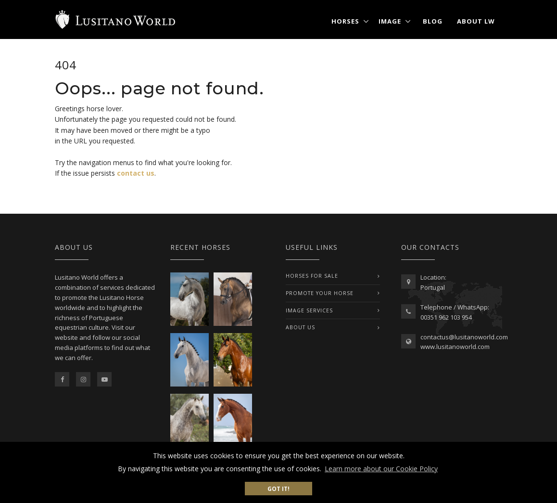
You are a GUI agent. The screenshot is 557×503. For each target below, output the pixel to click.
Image (390, 21)
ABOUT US (300, 327)
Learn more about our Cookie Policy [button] (381, 468)
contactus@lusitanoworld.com (464, 337)
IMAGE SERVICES (309, 310)
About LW (476, 21)
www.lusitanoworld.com (455, 346)
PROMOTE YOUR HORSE (320, 293)
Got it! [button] (278, 488)
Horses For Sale (312, 275)
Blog (433, 21)
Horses (345, 21)
